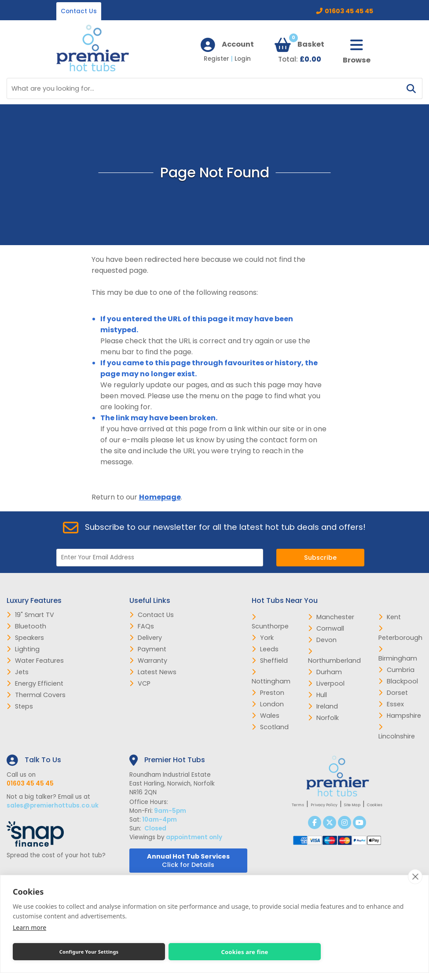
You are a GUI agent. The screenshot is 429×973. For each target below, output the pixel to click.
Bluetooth (26, 626)
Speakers (25, 637)
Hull (317, 694)
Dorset (393, 692)
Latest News (152, 672)
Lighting (23, 649)
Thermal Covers (36, 694)
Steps (20, 706)
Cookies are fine (244, 952)
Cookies (374, 805)
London (268, 704)
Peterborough (400, 633)
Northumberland (334, 656)
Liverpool (326, 683)
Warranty (148, 660)
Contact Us (79, 11)
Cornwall (326, 628)
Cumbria (396, 669)
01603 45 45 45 (349, 11)
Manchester (331, 617)
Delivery (145, 637)
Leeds (265, 649)
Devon (322, 639)
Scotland (270, 727)
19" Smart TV (30, 614)
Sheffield (270, 660)
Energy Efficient (35, 683)
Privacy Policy (324, 805)
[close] (415, 876)
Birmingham (397, 654)
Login (243, 59)
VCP (139, 683)
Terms (298, 805)
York (263, 637)
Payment (147, 649)
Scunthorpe (270, 622)
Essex (391, 704)
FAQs (141, 626)
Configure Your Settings (89, 951)
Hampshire (399, 715)
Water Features (35, 660)
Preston (268, 692)
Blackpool (398, 681)
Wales (265, 715)
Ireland (323, 706)
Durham (325, 672)
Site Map (352, 805)
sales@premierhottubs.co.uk (53, 805)
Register (219, 59)
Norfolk (323, 717)
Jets (18, 672)
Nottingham (271, 677)
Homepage (160, 497)
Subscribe (320, 557)
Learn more (29, 927)
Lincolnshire (396, 732)
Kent (389, 617)
